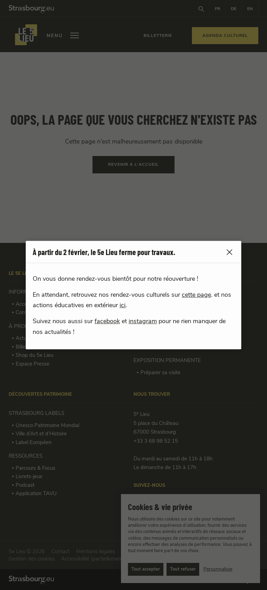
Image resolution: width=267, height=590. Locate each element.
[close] (229, 252)
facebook (107, 321)
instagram (143, 321)
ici (123, 305)
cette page (196, 295)
